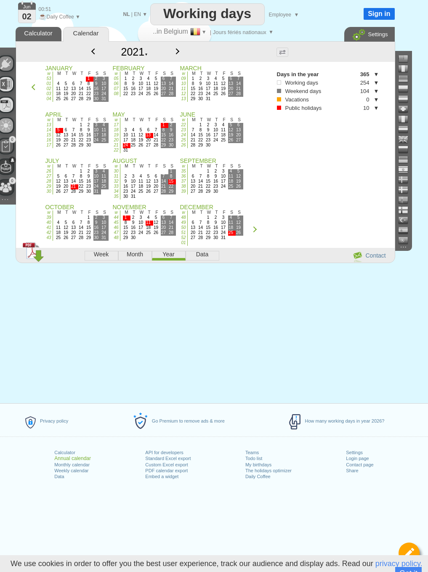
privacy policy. (399, 563)
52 (183, 237)
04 (48, 98)
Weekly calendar (71, 470)
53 (48, 78)
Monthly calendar (72, 464)
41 (48, 227)
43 (48, 237)
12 (183, 93)
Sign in (379, 13)
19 (116, 135)
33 (116, 186)
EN (137, 14)
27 (48, 176)
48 (116, 237)
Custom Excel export (166, 464)
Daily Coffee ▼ (59, 17)
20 (116, 140)
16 (48, 140)
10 (183, 83)
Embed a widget (161, 476)
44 (116, 217)
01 (48, 83)
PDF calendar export (166, 470)
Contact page (359, 464)
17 (48, 145)
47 (116, 232)
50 (183, 227)
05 (116, 78)
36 (183, 176)
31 (116, 176)
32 (116, 181)
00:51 (45, 9)
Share (352, 470)
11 (183, 88)
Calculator (64, 452)
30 (48, 191)
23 (183, 130)
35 (116, 196)
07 (116, 88)
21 (116, 145)
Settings (354, 452)
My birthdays (258, 464)
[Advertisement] (205, 332)
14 (48, 130)
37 (183, 181)
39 (183, 191)
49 (183, 222)
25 (183, 140)
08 (116, 93)
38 (183, 186)
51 (183, 232)
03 (48, 93)
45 (116, 222)
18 (116, 130)
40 (48, 222)
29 (48, 186)
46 (116, 227)
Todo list (253, 458)
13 (183, 98)
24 (183, 135)
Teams (252, 452)
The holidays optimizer (268, 470)
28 (48, 181)
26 (183, 145)
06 (116, 83)
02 (48, 88)
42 (48, 232)
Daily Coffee (258, 476)
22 (116, 150)
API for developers (164, 452)
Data (59, 476)
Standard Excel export (168, 458)
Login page (357, 458)
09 (183, 78)
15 (48, 135)
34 (116, 191)
